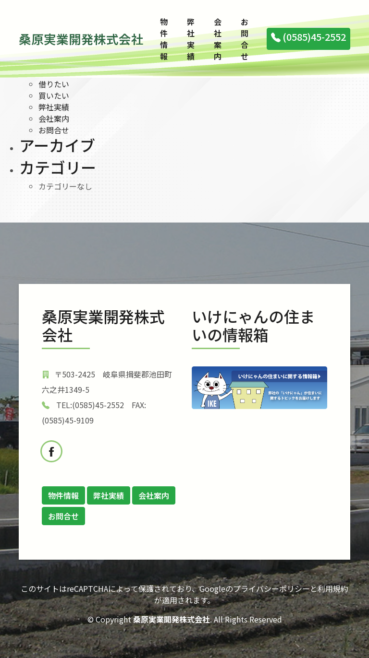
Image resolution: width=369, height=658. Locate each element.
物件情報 (164, 39)
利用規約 (333, 588)
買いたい (53, 95)
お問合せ (244, 39)
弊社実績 (191, 39)
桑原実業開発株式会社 (81, 38)
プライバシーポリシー (271, 588)
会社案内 (217, 39)
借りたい (53, 84)
